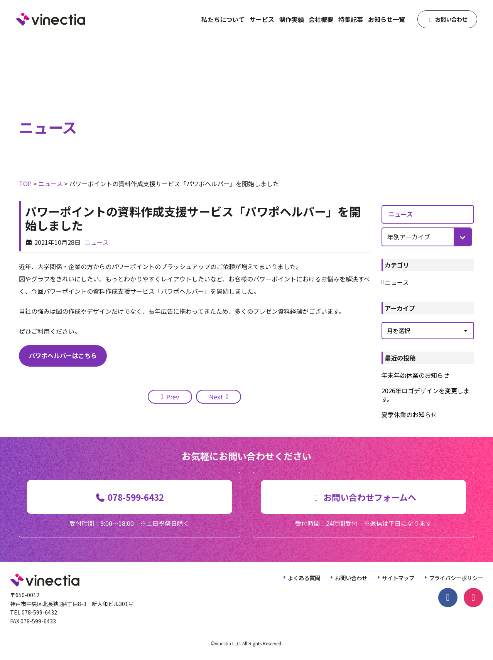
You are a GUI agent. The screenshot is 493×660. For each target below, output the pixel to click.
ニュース (96, 242)
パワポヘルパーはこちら (63, 355)
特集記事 (350, 19)
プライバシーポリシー (456, 578)
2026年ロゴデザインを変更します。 (425, 395)
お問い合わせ (351, 578)
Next (216, 396)
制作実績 (291, 19)
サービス (262, 19)
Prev (172, 396)
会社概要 (321, 19)
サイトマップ (398, 578)
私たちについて (223, 19)
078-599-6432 (39, 612)
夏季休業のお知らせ (409, 414)
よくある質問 (304, 578)
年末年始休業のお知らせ (415, 375)
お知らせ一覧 (386, 19)
